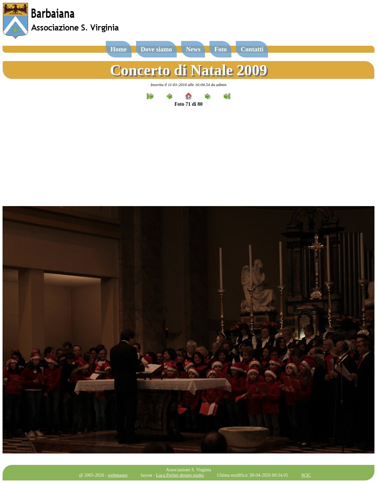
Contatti (252, 49)
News (193, 49)
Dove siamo (156, 49)
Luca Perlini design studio (180, 475)
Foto (220, 49)
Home (119, 49)
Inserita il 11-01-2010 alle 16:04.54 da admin (188, 84)
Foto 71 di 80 (188, 104)
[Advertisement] (188, 156)
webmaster (117, 475)
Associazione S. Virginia (188, 469)
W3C (306, 475)
